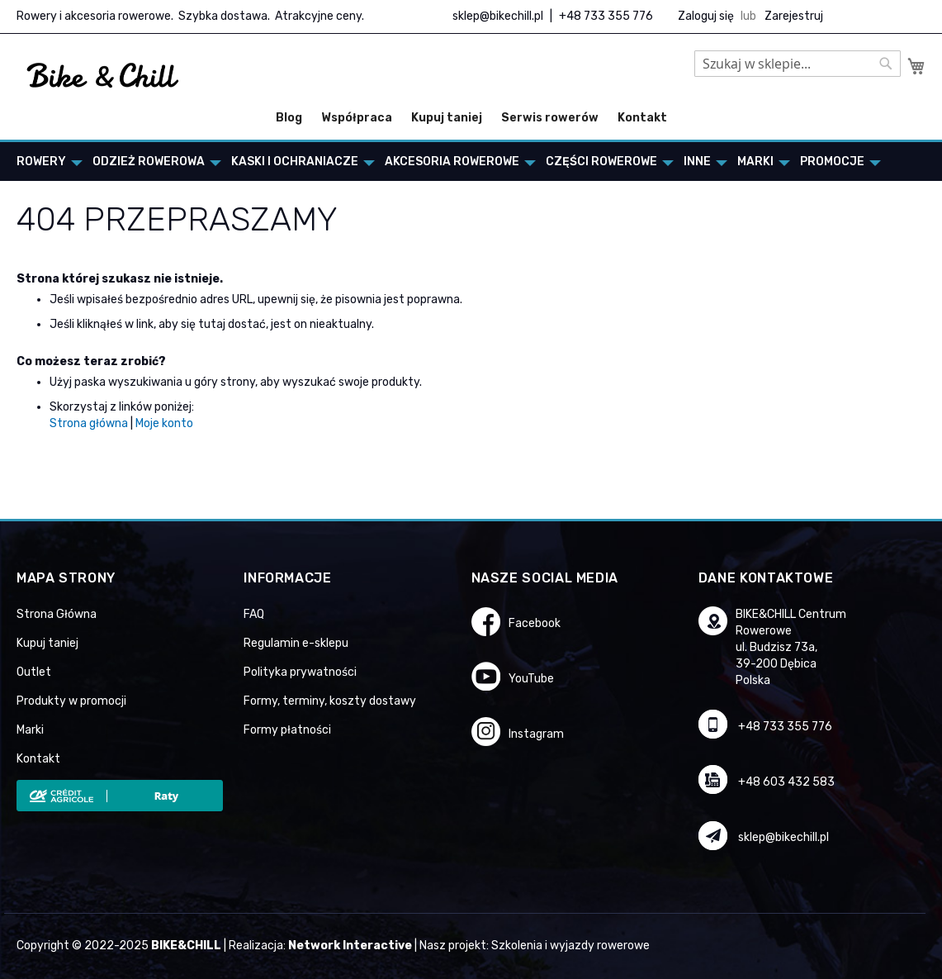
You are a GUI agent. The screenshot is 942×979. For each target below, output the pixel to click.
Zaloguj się (706, 16)
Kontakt (642, 118)
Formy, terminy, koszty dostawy (330, 701)
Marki (30, 730)
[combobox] (797, 63)
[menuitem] (45, 161)
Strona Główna (57, 614)
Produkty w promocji (71, 701)
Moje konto (164, 423)
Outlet (34, 672)
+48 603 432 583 (786, 782)
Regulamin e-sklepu (296, 643)
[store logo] (103, 76)
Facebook (535, 623)
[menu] (471, 161)
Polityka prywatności (300, 672)
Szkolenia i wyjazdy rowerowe (570, 946)
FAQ (254, 614)
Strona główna (89, 423)
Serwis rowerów (550, 118)
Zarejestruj (793, 16)
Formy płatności (287, 730)
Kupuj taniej (446, 118)
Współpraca (356, 118)
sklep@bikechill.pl (497, 16)
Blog (289, 118)
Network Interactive (350, 946)
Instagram (536, 734)
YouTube (531, 679)
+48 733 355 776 (606, 16)
